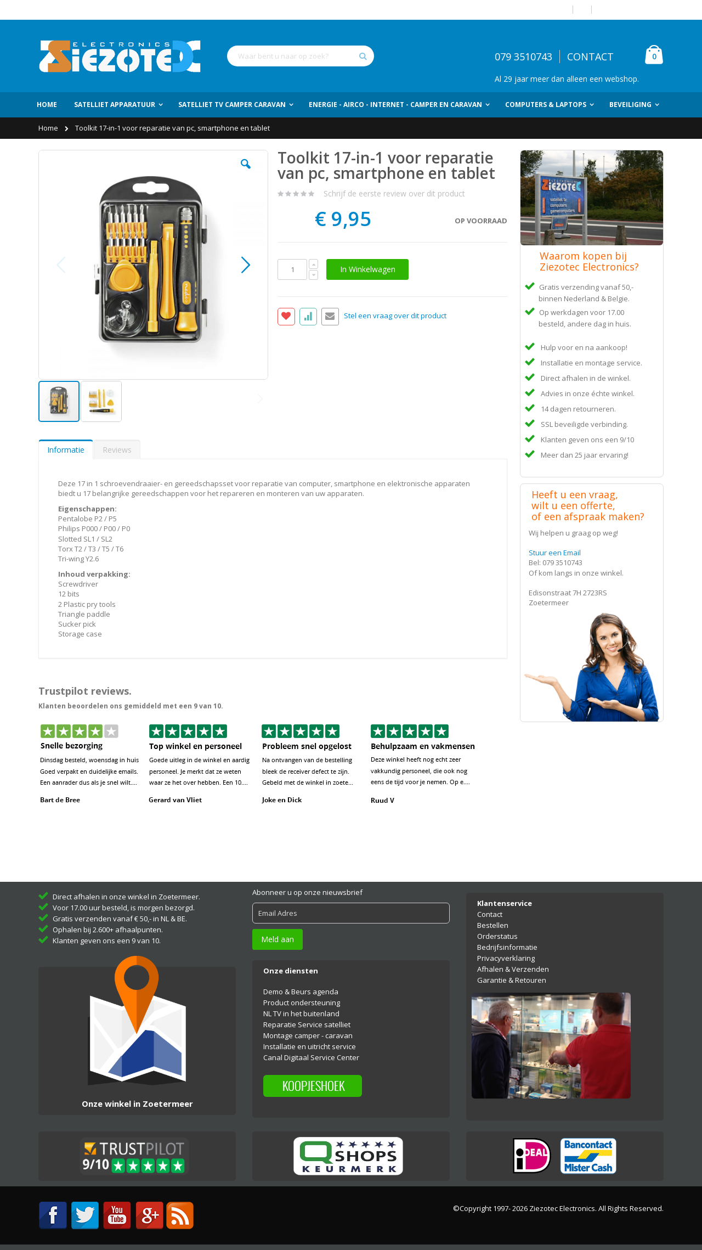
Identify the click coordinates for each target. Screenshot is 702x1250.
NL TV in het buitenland (301, 1013)
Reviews (117, 449)
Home (49, 128)
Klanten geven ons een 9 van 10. (107, 940)
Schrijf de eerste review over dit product (394, 193)
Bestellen (492, 925)
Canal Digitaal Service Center (311, 1057)
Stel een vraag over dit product (395, 316)
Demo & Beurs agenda (300, 991)
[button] (246, 172)
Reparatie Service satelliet (306, 1024)
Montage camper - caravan (308, 1035)
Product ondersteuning (301, 1002)
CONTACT (590, 56)
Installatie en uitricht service (309, 1046)
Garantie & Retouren (511, 980)
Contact (489, 914)
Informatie (65, 449)
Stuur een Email (555, 553)
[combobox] (301, 56)
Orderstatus (497, 936)
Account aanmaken (632, 9)
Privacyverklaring (506, 958)
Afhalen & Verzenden (513, 969)
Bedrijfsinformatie (507, 947)
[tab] (65, 449)
